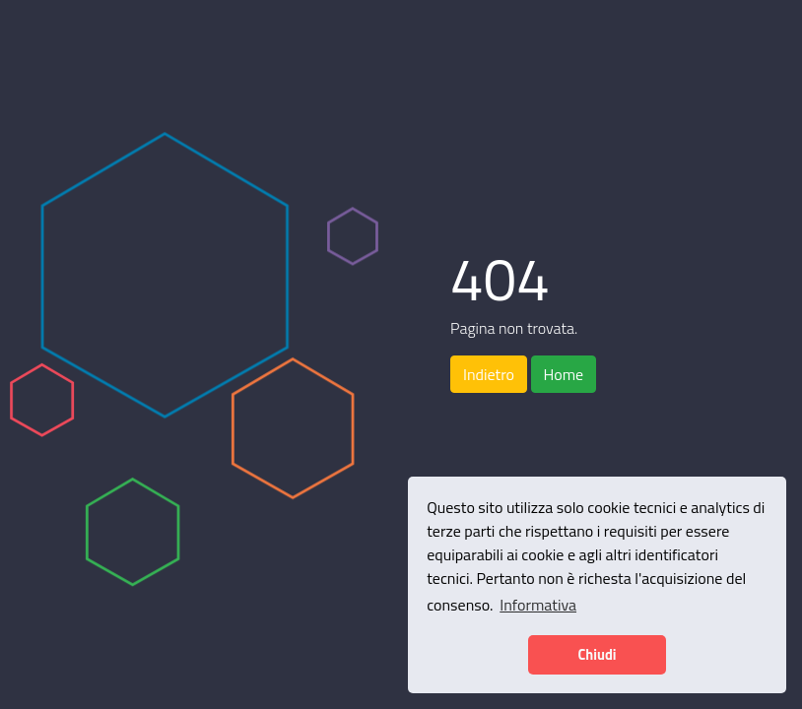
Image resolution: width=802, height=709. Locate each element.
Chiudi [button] (596, 655)
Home (564, 374)
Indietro (488, 374)
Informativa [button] (538, 604)
